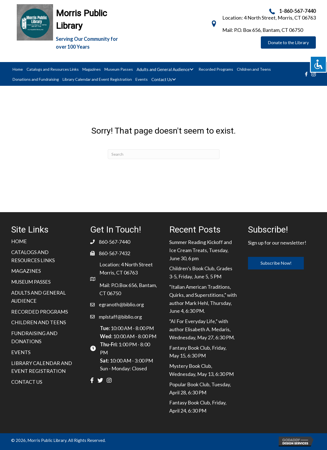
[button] (288, 42)
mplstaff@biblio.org (120, 317)
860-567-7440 (114, 242)
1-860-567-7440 (297, 11)
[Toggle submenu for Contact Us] (173, 79)
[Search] (163, 154)
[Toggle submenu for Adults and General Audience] (191, 69)
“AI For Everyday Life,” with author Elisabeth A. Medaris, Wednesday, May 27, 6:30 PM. (202, 329)
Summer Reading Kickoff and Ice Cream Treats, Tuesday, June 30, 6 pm (200, 250)
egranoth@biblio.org (121, 304)
